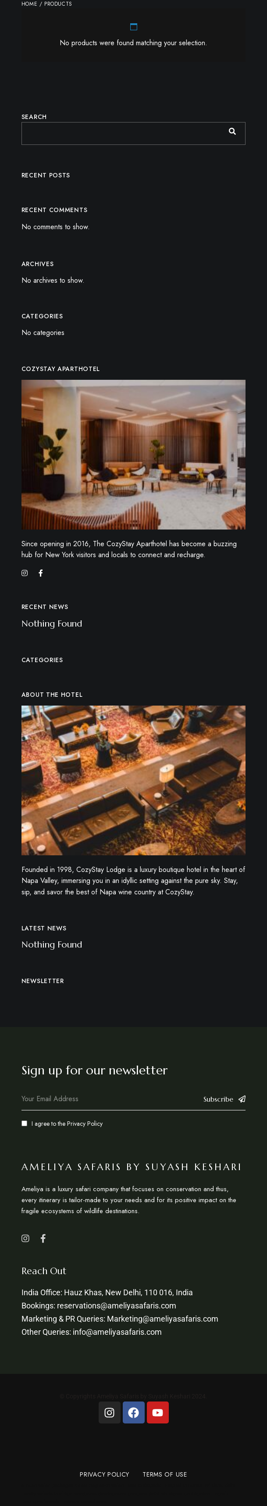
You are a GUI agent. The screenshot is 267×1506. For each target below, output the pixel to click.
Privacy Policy (85, 1123)
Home (29, 4)
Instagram (25, 1238)
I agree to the (62, 1123)
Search (34, 116)
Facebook (43, 1238)
